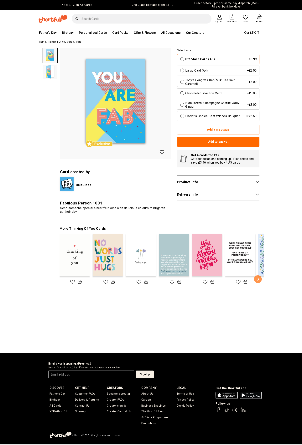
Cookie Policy (185, 405)
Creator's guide (117, 405)
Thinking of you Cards (61, 42)
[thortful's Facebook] (218, 412)
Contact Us (82, 405)
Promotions (149, 423)
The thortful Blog (152, 411)
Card (78, 42)
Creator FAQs (115, 399)
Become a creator (118, 393)
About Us (147, 393)
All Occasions (171, 33)
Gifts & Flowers (145, 33)
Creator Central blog (120, 411)
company (149, 388)
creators (115, 388)
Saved (245, 22)
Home (42, 42)
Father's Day (48, 33)
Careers (146, 399)
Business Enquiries (153, 405)
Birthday (68, 33)
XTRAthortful (58, 411)
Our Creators (195, 33)
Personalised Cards (93, 33)
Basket (259, 22)
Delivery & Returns (87, 399)
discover (56, 388)
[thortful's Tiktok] (227, 412)
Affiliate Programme (155, 417)
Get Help (82, 388)
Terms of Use (185, 393)
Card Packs (120, 33)
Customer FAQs (85, 393)
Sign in (219, 22)
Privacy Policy (186, 399)
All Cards (55, 405)
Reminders (232, 22)
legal (181, 388)
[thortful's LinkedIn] (243, 412)
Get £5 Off (251, 33)
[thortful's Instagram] (235, 412)
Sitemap (80, 411)
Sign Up (145, 374)
